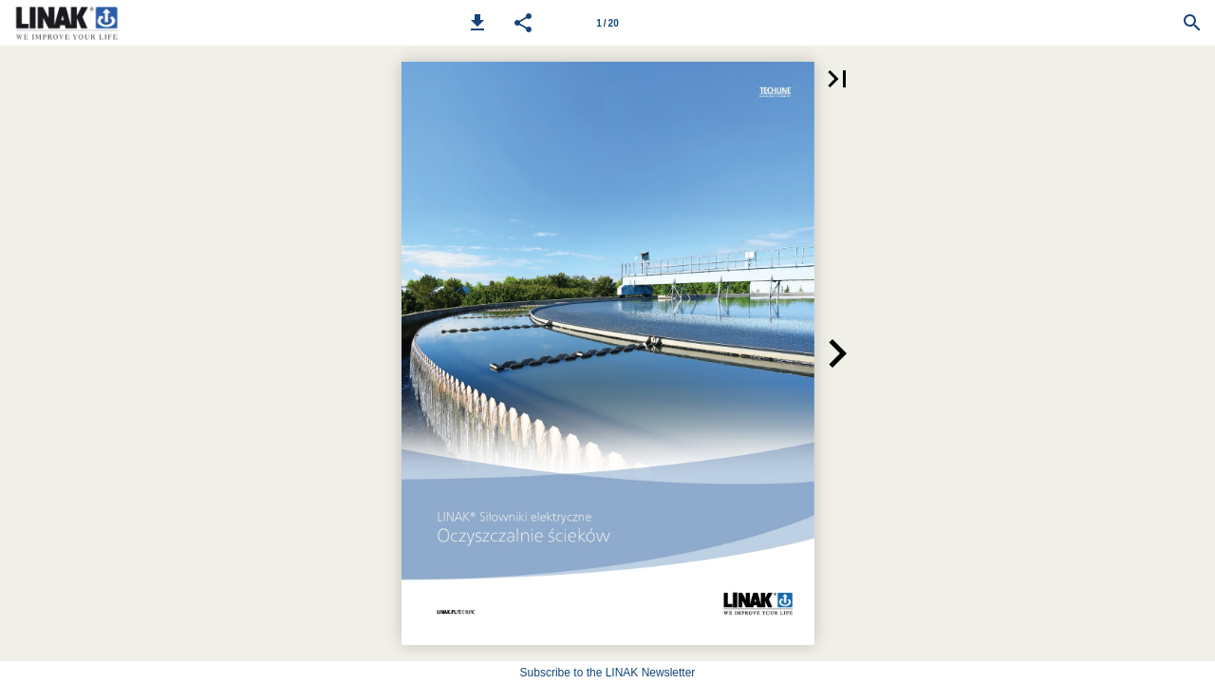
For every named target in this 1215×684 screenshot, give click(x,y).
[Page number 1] (607, 23)
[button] (477, 23)
